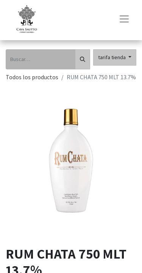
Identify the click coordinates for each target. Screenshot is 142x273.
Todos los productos (32, 77)
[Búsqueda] (82, 59)
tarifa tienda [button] (112, 57)
